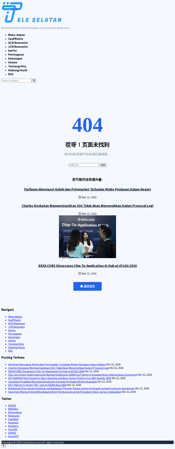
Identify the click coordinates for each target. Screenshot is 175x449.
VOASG (12, 432)
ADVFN (12, 405)
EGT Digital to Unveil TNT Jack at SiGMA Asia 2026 (37, 385)
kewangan (15, 58)
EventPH (13, 436)
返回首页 (87, 286)
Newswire (13, 415)
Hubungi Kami (17, 70)
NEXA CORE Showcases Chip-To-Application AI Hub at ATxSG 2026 (87, 265)
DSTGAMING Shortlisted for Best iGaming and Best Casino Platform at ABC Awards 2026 (59, 378)
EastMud (13, 419)
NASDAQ (13, 409)
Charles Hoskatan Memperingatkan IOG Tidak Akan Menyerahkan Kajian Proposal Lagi (87, 205)
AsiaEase (13, 422)
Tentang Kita (17, 66)
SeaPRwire (15, 39)
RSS (11, 74)
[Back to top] (3, 446)
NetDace (13, 426)
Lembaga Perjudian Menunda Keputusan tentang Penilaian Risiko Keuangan (52, 381)
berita (12, 50)
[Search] (34, 80)
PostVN (12, 429)
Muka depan (16, 35)
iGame (12, 62)
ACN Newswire (18, 43)
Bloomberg (15, 412)
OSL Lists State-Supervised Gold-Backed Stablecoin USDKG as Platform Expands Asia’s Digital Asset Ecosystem (73, 374)
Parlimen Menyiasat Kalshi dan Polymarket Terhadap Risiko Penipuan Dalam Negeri (87, 189)
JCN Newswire (18, 47)
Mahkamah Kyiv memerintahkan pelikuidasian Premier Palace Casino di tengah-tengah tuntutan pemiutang (71, 388)
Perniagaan (16, 54)
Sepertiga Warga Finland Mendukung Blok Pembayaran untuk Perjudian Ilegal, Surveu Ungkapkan (64, 391)
